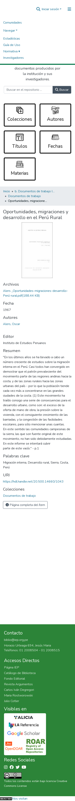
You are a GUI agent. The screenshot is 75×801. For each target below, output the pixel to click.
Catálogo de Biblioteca (20, 673)
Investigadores (13, 58)
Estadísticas (11, 38)
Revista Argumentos (18, 684)
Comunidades (12, 22)
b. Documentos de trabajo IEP (35, 191)
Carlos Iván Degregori (19, 690)
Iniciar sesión (50, 9)
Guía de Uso (11, 45)
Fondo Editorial (14, 678)
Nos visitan (19, 798)
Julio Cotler (11, 701)
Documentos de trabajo (24, 196)
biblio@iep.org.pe (16, 640)
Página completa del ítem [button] (25, 505)
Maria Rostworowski (18, 695)
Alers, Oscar (11, 324)
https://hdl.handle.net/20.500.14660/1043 (33, 481)
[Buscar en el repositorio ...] (28, 90)
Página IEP (11, 667)
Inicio (6, 191)
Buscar (62, 90)
